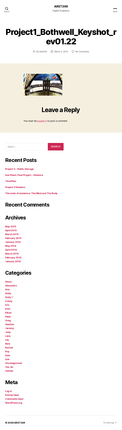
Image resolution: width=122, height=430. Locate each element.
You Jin (9, 367)
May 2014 (10, 246)
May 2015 (10, 226)
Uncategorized (13, 363)
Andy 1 (9, 297)
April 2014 (11, 249)
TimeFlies (10, 181)
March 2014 (11, 253)
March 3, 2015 (61, 51)
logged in (42, 121)
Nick (7, 343)
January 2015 (13, 242)
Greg (8, 320)
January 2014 (13, 261)
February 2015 (13, 238)
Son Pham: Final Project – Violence (24, 175)
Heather (9, 324)
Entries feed (12, 395)
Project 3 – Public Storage (19, 169)
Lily (7, 339)
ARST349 (61, 6)
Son (7, 359)
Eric (7, 305)
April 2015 (11, 230)
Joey (8, 332)
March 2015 (11, 234)
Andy (8, 293)
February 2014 (13, 257)
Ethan (8, 312)
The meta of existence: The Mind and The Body (31, 193)
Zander (9, 371)
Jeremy (9, 328)
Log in (8, 391)
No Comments (82, 51)
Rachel (9, 347)
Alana (8, 281)
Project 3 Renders (15, 187)
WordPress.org (13, 402)
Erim (7, 308)
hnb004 (43, 51)
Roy (7, 351)
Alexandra (11, 285)
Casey (8, 301)
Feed (8, 316)
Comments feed (14, 399)
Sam (7, 355)
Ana (7, 289)
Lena (8, 336)
